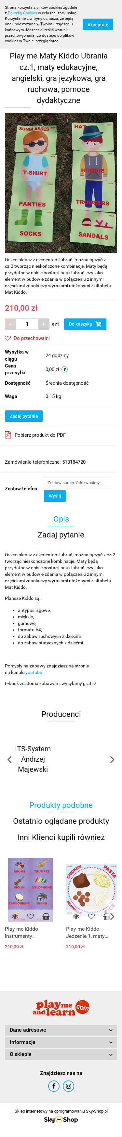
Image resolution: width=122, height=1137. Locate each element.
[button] (61, 1030)
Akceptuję (98, 24)
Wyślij (55, 495)
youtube (33, 672)
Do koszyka (85, 324)
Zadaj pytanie (24, 416)
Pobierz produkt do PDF (35, 434)
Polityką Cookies (22, 13)
